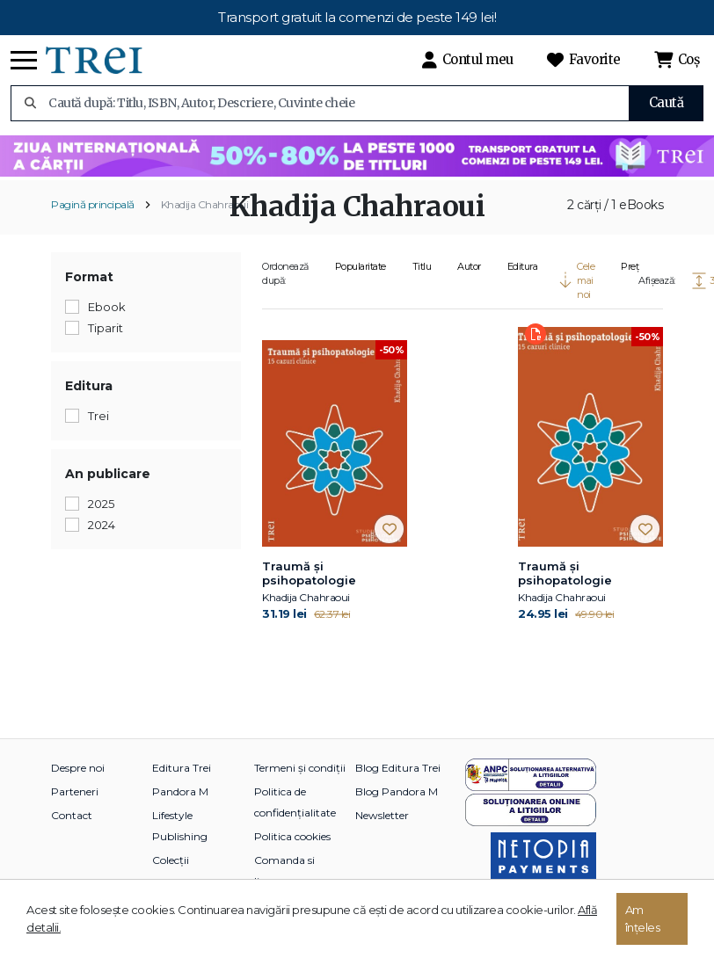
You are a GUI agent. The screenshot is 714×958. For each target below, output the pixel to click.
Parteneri (74, 791)
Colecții (170, 860)
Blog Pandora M (396, 791)
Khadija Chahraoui (205, 204)
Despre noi (78, 767)
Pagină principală (93, 204)
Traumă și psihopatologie (309, 573)
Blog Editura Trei (398, 767)
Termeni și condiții (300, 767)
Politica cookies (292, 836)
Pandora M (180, 791)
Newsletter (382, 815)
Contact (71, 815)
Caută (666, 102)
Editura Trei (181, 767)
